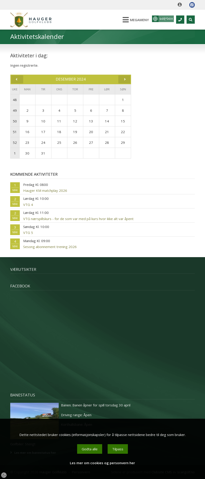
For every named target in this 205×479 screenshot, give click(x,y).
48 (15, 99)
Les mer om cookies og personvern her (102, 463)
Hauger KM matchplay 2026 (45, 190)
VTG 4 (28, 204)
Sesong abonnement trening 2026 (50, 246)
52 (15, 142)
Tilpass (117, 449)
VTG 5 (28, 232)
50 (15, 121)
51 (15, 131)
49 (15, 110)
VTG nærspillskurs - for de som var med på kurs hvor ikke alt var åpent (78, 218)
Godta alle (90, 449)
